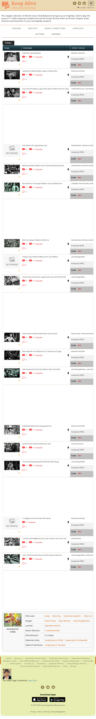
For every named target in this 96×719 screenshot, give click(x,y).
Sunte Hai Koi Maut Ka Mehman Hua (36, 444)
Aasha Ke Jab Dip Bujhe (31, 53)
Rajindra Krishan (52, 626)
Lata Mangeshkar (78, 257)
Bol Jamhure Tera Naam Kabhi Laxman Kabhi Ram (42, 183)
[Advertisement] (47, 123)
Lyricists (78, 28)
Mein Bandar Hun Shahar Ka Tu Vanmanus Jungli (41, 351)
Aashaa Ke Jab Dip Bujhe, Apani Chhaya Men (39, 71)
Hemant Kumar (77, 444)
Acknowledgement (58, 711)
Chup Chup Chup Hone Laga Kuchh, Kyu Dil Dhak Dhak (44, 277)
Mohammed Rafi (78, 53)
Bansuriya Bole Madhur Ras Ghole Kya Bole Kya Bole (43, 166)
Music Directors (55, 28)
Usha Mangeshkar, (78, 369)
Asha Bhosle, (76, 145)
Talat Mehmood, (77, 89)
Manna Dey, (76, 334)
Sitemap (46, 711)
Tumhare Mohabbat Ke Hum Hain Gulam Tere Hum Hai (44, 538)
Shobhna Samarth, (72, 616)
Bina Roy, (56, 616)
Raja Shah (32, 680)
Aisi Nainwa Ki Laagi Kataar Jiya (34, 145)
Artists (32, 28)
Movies (16, 28)
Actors (39, 34)
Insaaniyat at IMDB (54, 640)
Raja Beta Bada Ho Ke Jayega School (36, 426)
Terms (39, 711)
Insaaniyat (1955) (77, 59)
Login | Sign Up (87, 7)
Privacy (33, 711)
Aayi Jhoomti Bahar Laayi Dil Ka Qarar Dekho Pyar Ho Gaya (45, 89)
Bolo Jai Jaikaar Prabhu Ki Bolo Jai (35, 240)
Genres (56, 34)
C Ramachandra (52, 630)
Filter (8, 43)
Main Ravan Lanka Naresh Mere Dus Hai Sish (39, 334)
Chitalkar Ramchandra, (80, 183)
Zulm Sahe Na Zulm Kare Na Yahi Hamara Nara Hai (42, 555)
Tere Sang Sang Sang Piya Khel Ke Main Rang (40, 462)
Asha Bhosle (76, 538)
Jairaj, (47, 616)
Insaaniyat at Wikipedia (76, 640)
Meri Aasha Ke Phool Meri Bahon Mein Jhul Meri (41, 369)
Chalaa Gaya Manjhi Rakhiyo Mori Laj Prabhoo (40, 257)
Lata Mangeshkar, (78, 555)
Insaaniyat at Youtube (55, 645)
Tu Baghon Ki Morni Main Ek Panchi (36, 518)
